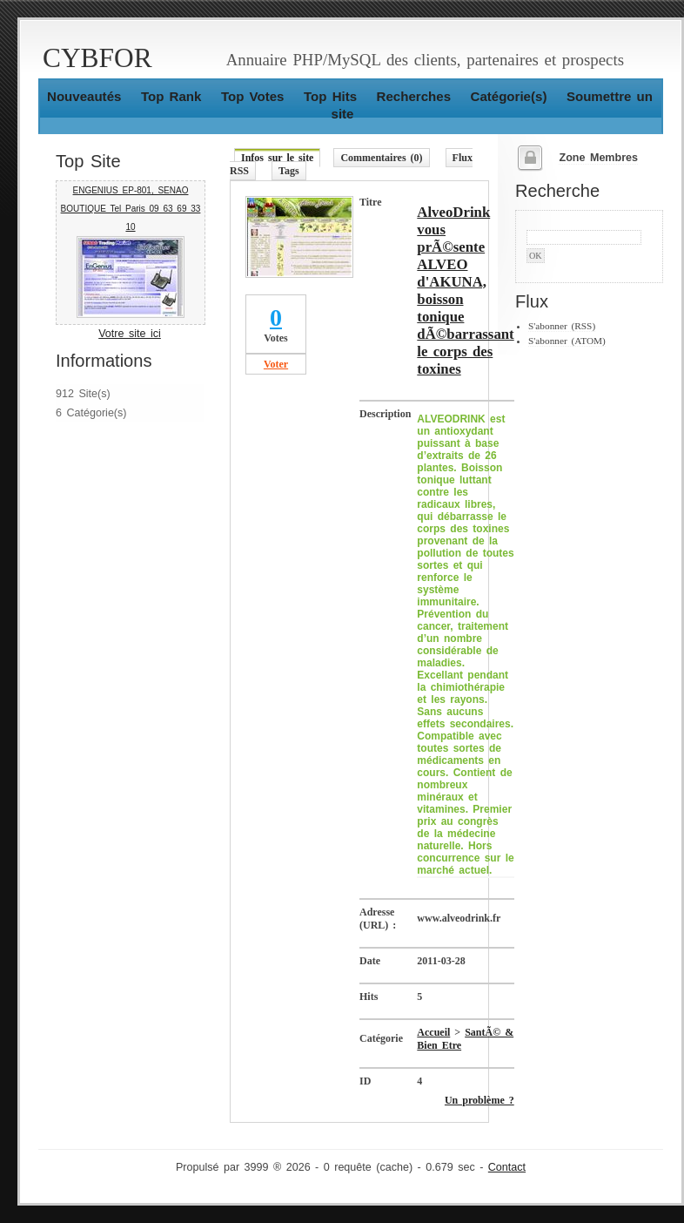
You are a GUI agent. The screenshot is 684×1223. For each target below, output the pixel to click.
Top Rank (171, 96)
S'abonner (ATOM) (567, 340)
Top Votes (253, 96)
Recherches (414, 96)
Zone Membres (598, 158)
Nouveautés (84, 96)
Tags (288, 171)
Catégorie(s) (509, 96)
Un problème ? (479, 1100)
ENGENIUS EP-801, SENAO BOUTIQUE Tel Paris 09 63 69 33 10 (131, 209)
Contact (507, 1167)
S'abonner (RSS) (561, 326)
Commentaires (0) (381, 158)
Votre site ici (129, 334)
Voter (276, 364)
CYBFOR (97, 58)
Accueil (433, 1032)
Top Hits (330, 96)
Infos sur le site (277, 158)
